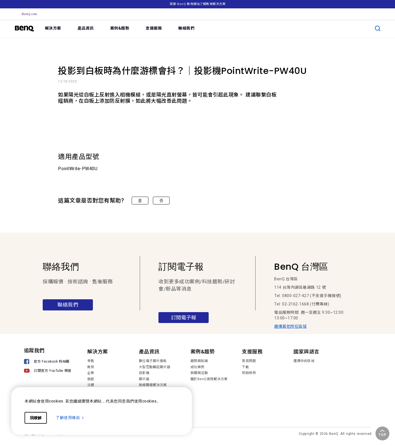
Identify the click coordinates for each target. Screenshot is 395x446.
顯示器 (144, 379)
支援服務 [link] (154, 28)
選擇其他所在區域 (290, 326)
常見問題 (249, 361)
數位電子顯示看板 (153, 361)
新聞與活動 (199, 373)
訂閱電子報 (183, 317)
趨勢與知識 (199, 361)
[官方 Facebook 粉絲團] (47, 362)
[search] (377, 28)
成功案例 (197, 367)
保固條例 (249, 373)
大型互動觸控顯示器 (154, 367)
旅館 (90, 379)
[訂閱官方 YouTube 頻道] (47, 371)
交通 (90, 385)
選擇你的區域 (303, 361)
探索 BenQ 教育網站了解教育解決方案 (197, 4)
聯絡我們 (67, 305)
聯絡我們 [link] (186, 28)
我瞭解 (36, 418)
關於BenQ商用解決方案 (209, 379)
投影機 (144, 373)
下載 (245, 367)
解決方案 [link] (53, 28)
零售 (90, 361)
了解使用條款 (70, 417)
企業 (90, 373)
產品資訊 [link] (86, 28)
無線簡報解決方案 (153, 385)
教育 (90, 367)
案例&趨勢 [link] (119, 28)
